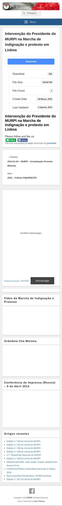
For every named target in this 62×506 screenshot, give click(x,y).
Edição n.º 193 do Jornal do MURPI (24, 441)
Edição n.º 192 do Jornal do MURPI (24, 444)
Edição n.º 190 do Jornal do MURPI (24, 448)
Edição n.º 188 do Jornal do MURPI (24, 458)
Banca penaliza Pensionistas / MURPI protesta (29, 476)
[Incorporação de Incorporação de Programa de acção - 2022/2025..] (31, 233)
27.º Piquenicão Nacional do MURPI (24, 455)
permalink (51, 143)
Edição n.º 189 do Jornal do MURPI (24, 451)
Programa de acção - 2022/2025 (16, 281)
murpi (30, 143)
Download (31, 61)
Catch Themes (39, 501)
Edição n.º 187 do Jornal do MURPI (24, 479)
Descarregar (42, 280)
